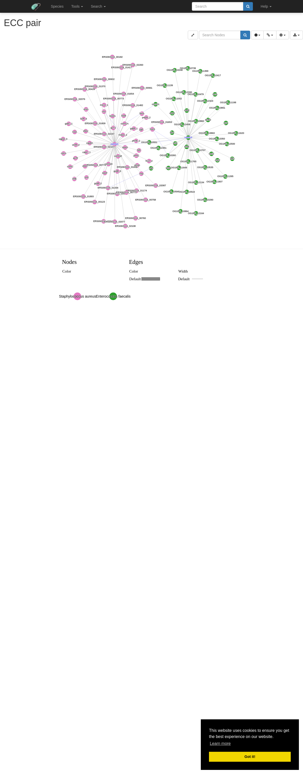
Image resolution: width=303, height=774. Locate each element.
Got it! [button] (249, 757)
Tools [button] (77, 6)
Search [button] (98, 6)
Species (57, 6)
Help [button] (266, 6)
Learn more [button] (220, 743)
